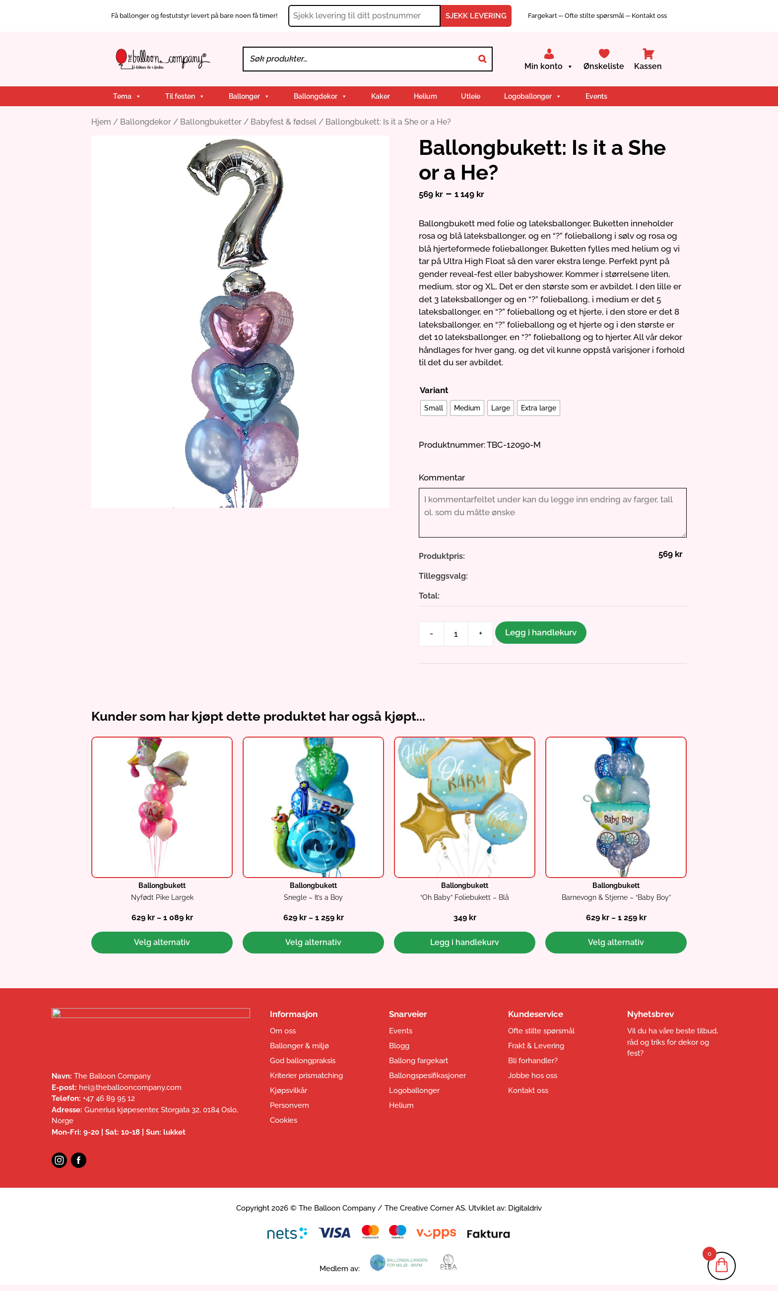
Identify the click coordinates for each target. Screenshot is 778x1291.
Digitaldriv (525, 1208)
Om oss (283, 1030)
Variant (434, 390)
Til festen (185, 96)
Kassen (648, 66)
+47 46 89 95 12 (109, 1098)
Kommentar (442, 477)
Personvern (289, 1105)
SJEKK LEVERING (476, 15)
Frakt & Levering (536, 1045)
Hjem (101, 122)
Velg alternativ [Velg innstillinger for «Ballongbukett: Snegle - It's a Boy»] (313, 942)
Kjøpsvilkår (288, 1090)
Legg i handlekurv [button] (464, 942)
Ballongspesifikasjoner (427, 1075)
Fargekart (543, 15)
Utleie (470, 96)
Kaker (380, 96)
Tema (127, 96)
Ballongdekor (320, 96)
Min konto (549, 66)
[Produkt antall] (456, 633)
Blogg (399, 1045)
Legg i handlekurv (541, 632)
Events (596, 96)
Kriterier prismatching (306, 1075)
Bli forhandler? (533, 1060)
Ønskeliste (604, 66)
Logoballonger (533, 96)
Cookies (283, 1120)
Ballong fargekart (418, 1060)
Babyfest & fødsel (284, 122)
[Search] (482, 59)
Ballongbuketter (211, 122)
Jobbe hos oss (532, 1075)
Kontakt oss (649, 15)
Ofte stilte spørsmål (594, 15)
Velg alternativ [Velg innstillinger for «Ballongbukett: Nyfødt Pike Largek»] (162, 942)
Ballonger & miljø (299, 1045)
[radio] (434, 408)
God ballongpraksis (302, 1060)
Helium (425, 96)
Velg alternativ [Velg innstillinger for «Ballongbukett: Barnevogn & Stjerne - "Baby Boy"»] (616, 942)
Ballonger (249, 96)
